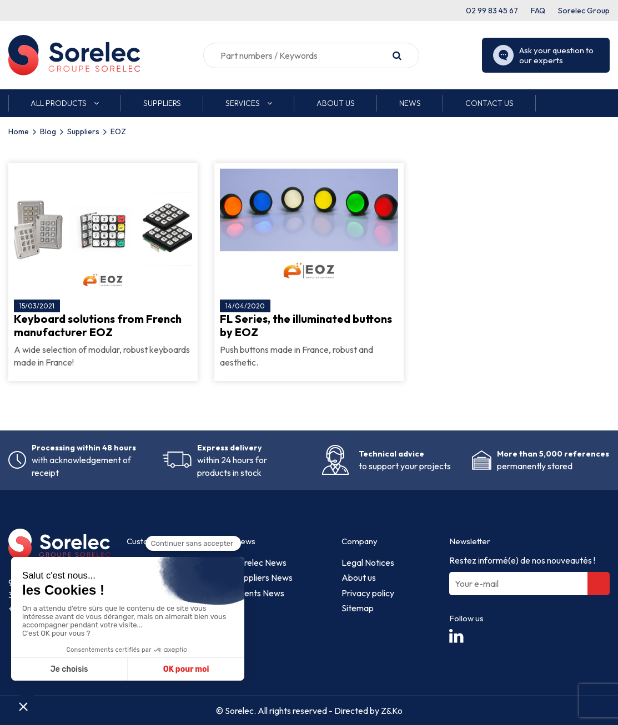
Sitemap (357, 608)
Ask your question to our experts (543, 55)
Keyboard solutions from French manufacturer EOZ (98, 325)
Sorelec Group (584, 11)
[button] (64, 103)
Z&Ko (391, 710)
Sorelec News (260, 562)
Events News (259, 593)
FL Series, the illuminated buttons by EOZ (306, 325)
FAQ (538, 11)
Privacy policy (367, 593)
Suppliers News (263, 577)
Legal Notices (367, 562)
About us (358, 577)
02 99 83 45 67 (492, 11)
